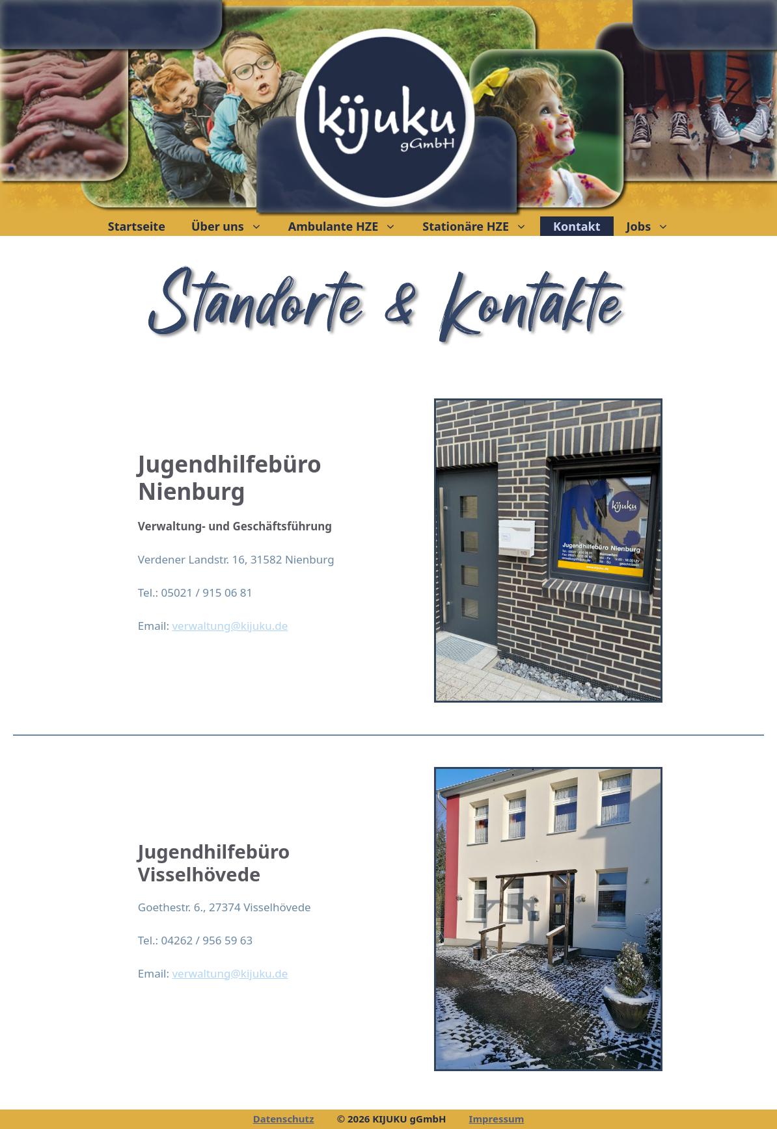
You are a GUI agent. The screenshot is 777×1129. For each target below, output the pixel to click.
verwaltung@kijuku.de (230, 625)
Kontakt (576, 226)
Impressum (497, 1118)
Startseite (136, 226)
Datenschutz (283, 1118)
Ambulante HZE (348, 226)
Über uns (233, 226)
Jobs (655, 226)
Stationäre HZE (481, 226)
